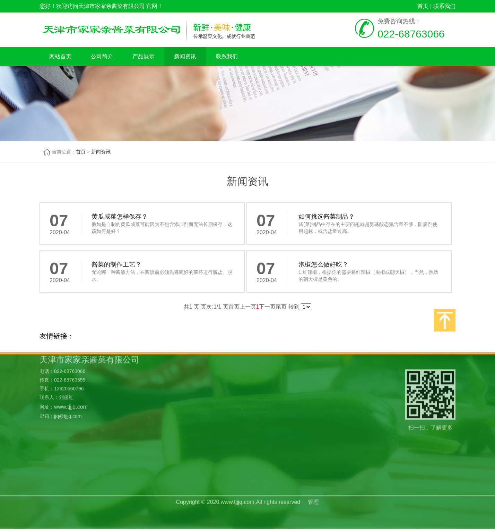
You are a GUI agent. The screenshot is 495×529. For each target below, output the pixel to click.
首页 (422, 6)
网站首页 (60, 56)
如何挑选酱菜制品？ (326, 216)
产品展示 (143, 56)
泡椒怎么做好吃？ (323, 264)
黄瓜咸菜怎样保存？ (120, 216)
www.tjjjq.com (71, 377)
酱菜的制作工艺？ (116, 264)
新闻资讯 (185, 56)
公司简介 (102, 56)
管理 (313, 494)
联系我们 (444, 6)
